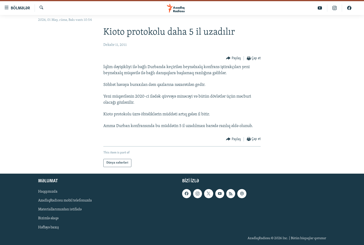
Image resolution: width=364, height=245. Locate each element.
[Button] (233, 58)
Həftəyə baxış (48, 227)
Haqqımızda (48, 192)
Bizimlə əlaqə (48, 218)
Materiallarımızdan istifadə (60, 209)
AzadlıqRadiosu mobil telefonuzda (65, 200)
